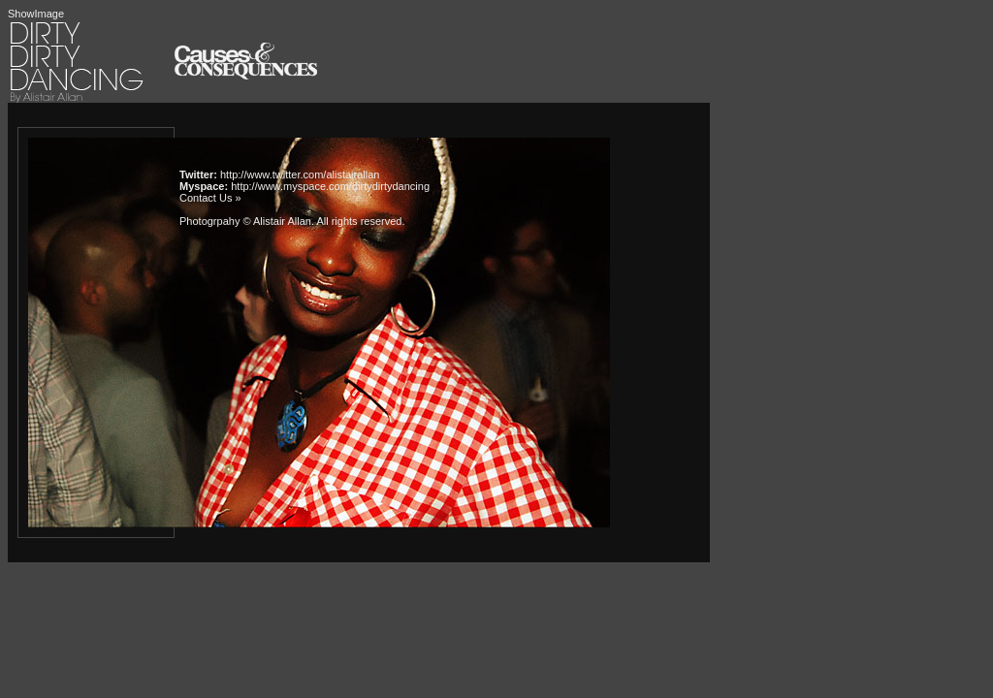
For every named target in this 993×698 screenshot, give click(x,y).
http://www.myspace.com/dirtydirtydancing (330, 186)
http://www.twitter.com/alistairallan (299, 174)
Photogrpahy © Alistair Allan (245, 221)
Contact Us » (210, 198)
